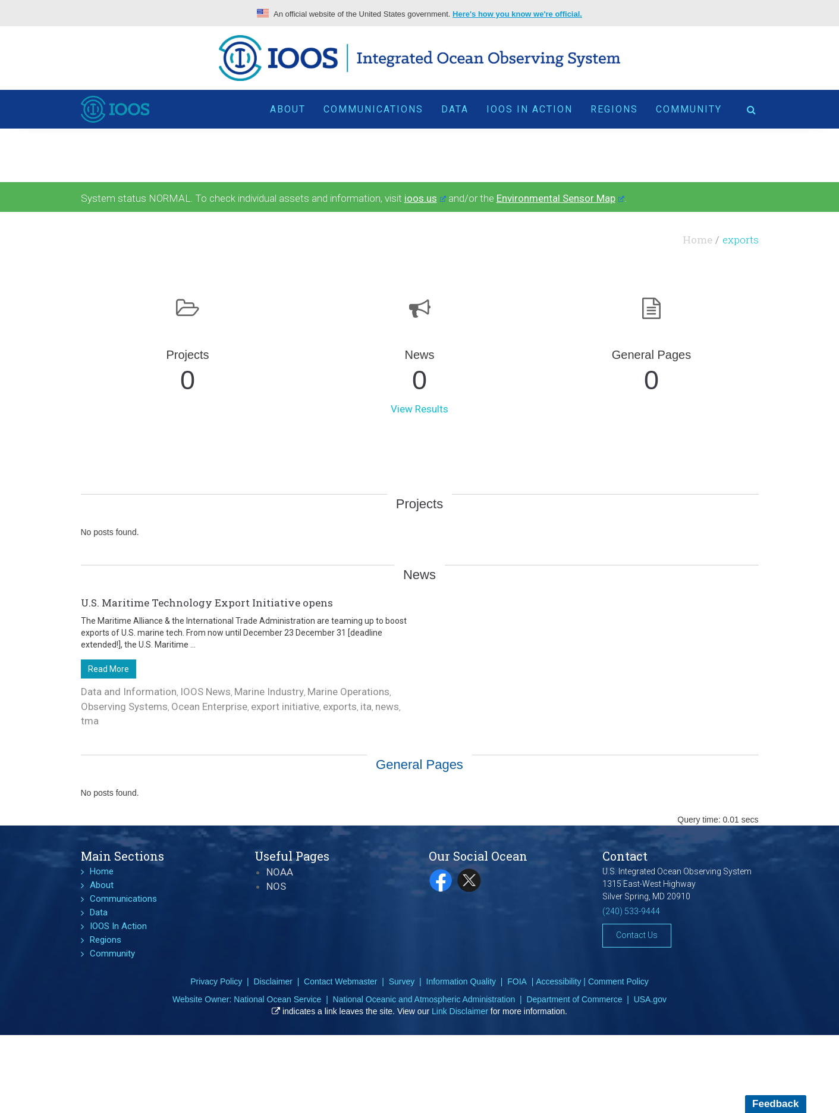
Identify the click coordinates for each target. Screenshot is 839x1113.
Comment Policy (618, 981)
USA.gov (650, 999)
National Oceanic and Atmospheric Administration (424, 999)
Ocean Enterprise (209, 706)
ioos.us (425, 198)
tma (90, 721)
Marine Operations (348, 692)
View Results (419, 409)
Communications (373, 109)
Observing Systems (124, 706)
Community (689, 109)
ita (366, 706)
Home (697, 239)
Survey (402, 981)
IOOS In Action (529, 109)
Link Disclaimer (460, 1011)
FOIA (517, 981)
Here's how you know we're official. (517, 14)
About (288, 109)
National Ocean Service (277, 999)
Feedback (775, 1103)
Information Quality (461, 981)
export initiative (285, 706)
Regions (614, 109)
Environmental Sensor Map (560, 198)
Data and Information (129, 692)
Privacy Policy (216, 981)
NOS (276, 886)
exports (340, 706)
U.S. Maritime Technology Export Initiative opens (207, 602)
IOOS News (205, 692)
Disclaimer (273, 981)
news (387, 706)
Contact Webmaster (340, 981)
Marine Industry (269, 692)
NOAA (279, 872)
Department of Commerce (574, 999)
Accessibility (558, 981)
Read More (108, 669)
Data (455, 109)
